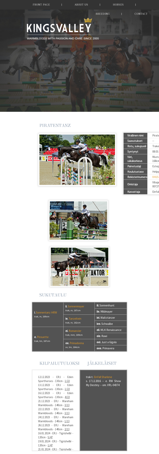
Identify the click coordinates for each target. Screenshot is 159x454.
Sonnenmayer (76, 306)
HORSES (118, 4)
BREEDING (103, 13)
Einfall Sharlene (103, 377)
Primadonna (77, 343)
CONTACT (141, 13)
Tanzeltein (75, 318)
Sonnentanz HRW (46, 312)
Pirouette (43, 337)
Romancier (75, 331)
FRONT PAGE (41, 4)
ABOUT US (81, 4)
